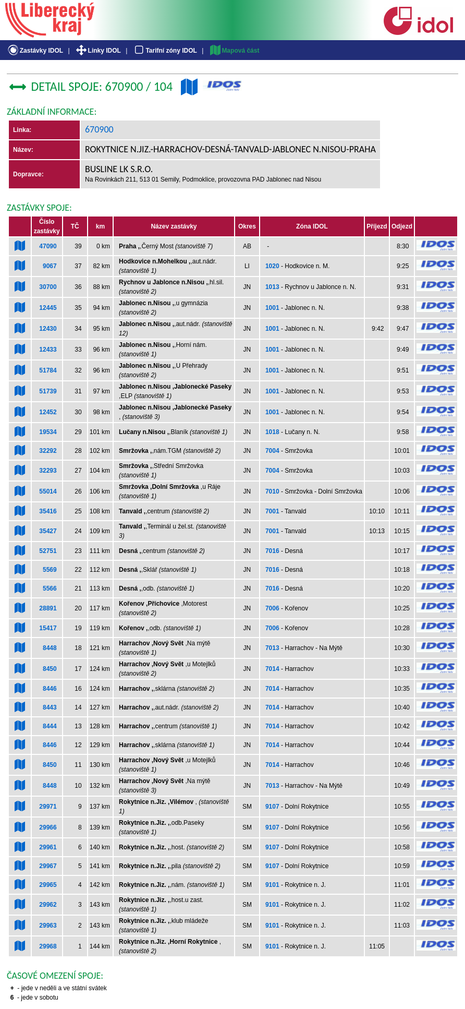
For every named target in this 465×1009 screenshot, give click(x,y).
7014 (272, 668)
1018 (272, 432)
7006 (272, 608)
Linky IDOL (98, 50)
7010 (272, 491)
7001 (272, 511)
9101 (272, 884)
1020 (272, 266)
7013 (272, 648)
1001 (272, 307)
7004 (272, 450)
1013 (272, 287)
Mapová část (234, 50)
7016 (272, 551)
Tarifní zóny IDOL (164, 50)
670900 (99, 129)
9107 (272, 806)
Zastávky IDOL (34, 50)
